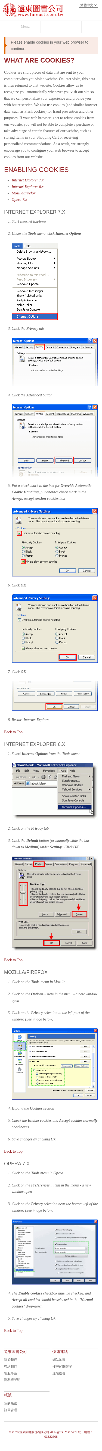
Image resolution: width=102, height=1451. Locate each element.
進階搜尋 (59, 1373)
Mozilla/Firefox (23, 193)
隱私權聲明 (12, 1380)
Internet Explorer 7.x (28, 180)
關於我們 (10, 1360)
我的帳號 (10, 1403)
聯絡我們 (10, 1366)
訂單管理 (10, 1410)
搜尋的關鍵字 (62, 1366)
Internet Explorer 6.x (28, 187)
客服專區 (10, 1373)
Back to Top (13, 732)
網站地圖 (59, 1360)
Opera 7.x (19, 200)
